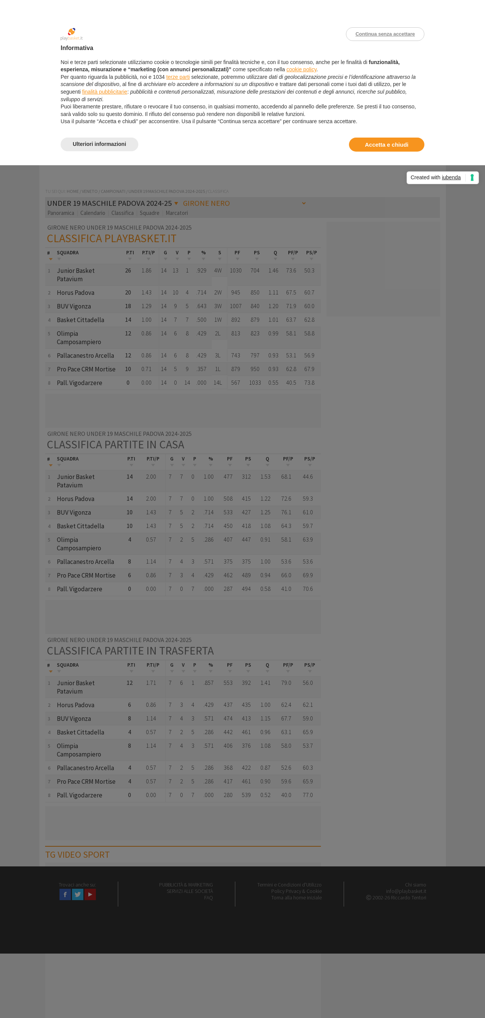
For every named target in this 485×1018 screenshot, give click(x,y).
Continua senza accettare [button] (385, 34)
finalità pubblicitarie (104, 92)
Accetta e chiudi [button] (386, 144)
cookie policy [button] (301, 69)
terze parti (178, 77)
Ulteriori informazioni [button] (99, 144)
